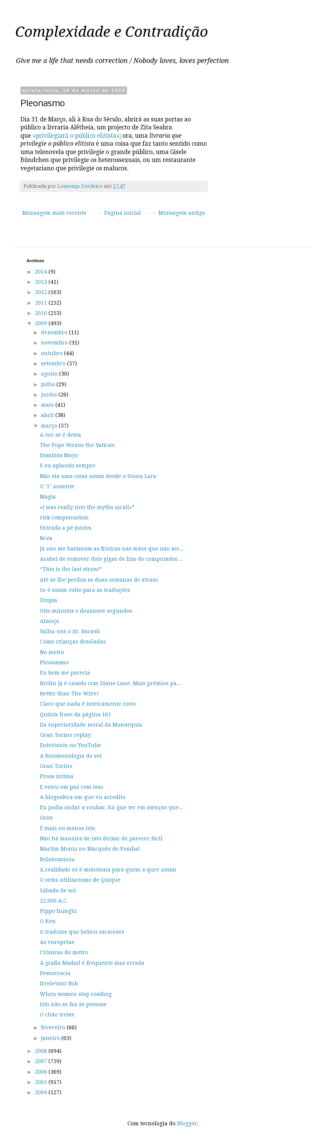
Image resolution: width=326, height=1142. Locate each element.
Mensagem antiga (181, 213)
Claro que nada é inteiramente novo (88, 704)
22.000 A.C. (54, 901)
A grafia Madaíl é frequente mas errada (92, 963)
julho (48, 384)
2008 (42, 1051)
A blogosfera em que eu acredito (82, 797)
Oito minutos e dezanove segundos (86, 611)
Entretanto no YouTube (70, 745)
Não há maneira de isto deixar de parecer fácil (101, 838)
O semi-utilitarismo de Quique (80, 880)
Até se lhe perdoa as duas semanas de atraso (99, 580)
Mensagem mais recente (54, 213)
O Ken (48, 921)
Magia (48, 497)
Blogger (187, 1123)
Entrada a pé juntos (65, 528)
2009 (42, 323)
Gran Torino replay (65, 735)
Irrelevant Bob (59, 983)
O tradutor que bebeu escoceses (82, 932)
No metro (52, 652)
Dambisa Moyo (59, 455)
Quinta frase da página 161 (75, 714)
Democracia (55, 973)
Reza (46, 538)
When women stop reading (76, 994)
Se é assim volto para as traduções (85, 590)
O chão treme (57, 1014)
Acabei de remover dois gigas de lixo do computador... (111, 559)
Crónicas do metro (64, 952)
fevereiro (54, 1027)
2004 (42, 1092)
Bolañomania (57, 859)
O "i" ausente (57, 486)
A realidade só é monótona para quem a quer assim (108, 870)
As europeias (57, 942)
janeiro (51, 1038)
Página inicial (122, 213)
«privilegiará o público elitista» (76, 135)
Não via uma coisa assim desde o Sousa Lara (98, 476)
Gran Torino (56, 766)
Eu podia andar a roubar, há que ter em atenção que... (111, 807)
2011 (42, 303)
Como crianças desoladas (73, 642)
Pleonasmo (54, 662)
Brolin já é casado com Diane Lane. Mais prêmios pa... (110, 683)
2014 (42, 272)
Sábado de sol (58, 890)
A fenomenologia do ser (71, 756)
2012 (42, 292)
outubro (52, 353)
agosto (50, 374)
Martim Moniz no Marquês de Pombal (90, 849)
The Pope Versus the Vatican (77, 445)
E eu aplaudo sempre (68, 465)
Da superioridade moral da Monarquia (91, 725)
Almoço (49, 621)
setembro (54, 363)
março (50, 426)
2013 (42, 282)
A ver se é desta (60, 435)
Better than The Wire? (69, 694)
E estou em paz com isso (71, 787)
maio (48, 405)
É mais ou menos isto (67, 828)
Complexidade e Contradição (111, 32)
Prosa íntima (57, 776)
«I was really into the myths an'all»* (87, 507)
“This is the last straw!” (71, 569)
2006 (42, 1072)
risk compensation (64, 517)
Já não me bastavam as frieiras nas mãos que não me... (112, 549)
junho (49, 395)
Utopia (48, 600)
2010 (42, 313)
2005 (42, 1082)
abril (48, 415)
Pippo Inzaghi (58, 911)
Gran (46, 818)
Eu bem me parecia (65, 673)
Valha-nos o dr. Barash (70, 631)
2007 (42, 1061)
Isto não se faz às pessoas (73, 1004)
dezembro (55, 332)
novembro (55, 343)
